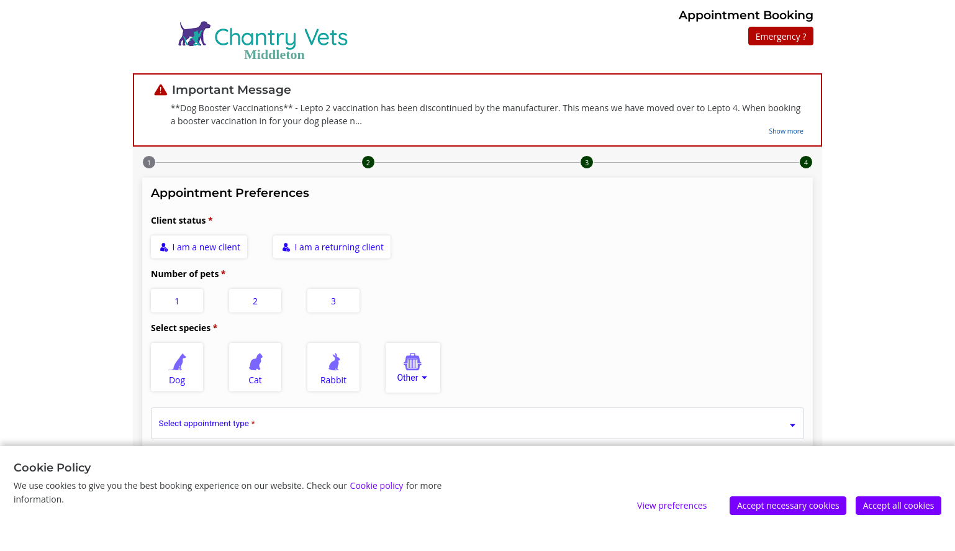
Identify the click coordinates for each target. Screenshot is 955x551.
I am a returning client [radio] (333, 247)
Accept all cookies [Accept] (899, 505)
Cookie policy (377, 485)
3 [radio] (333, 301)
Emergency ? (781, 36)
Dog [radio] (177, 367)
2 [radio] (255, 301)
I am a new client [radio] (200, 247)
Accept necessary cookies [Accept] (788, 505)
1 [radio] (176, 301)
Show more (786, 131)
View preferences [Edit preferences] (672, 505)
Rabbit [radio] (334, 367)
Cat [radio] (256, 367)
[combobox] (413, 368)
